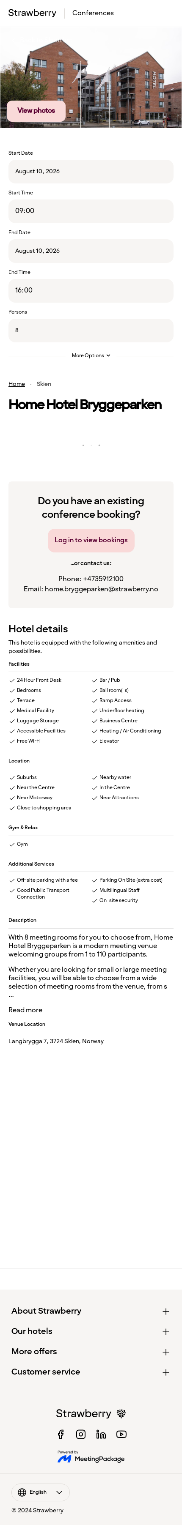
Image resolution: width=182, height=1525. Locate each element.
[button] (91, 1311)
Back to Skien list (40, 41)
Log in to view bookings (91, 540)
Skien (44, 384)
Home (16, 384)
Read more (25, 1010)
